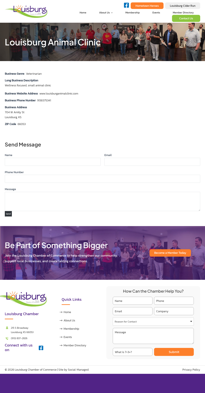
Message (10, 189)
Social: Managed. (78, 369)
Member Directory (75, 345)
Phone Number (14, 172)
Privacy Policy (191, 369)
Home (67, 312)
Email (108, 155)
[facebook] (41, 347)
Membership (71, 328)
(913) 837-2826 (19, 338)
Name (8, 155)
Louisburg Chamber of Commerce (36, 369)
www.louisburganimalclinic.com (58, 93)
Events (68, 337)
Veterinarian (34, 73)
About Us (69, 320)
